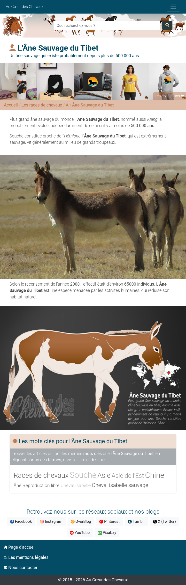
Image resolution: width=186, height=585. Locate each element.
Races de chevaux (41, 475)
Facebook (21, 521)
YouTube (80, 532)
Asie (103, 475)
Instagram (51, 521)
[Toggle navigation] (173, 7)
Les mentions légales (26, 557)
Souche (83, 475)
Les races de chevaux (42, 105)
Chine (154, 475)
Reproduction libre (41, 485)
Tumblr (136, 521)
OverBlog (81, 521)
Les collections (167, 96)
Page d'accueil (20, 547)
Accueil (11, 105)
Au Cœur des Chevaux (24, 6)
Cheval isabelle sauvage (120, 485)
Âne (17, 485)
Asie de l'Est (128, 475)
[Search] (106, 25)
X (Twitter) (164, 521)
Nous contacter (21, 567)
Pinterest (109, 521)
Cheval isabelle (76, 485)
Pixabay (107, 532)
